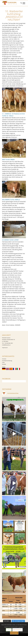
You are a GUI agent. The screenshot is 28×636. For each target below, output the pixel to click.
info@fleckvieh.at (6, 345)
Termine (4, 359)
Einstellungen (14, 633)
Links (3, 362)
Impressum (5, 347)
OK (8, 629)
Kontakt (4, 364)
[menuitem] (21, 3)
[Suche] (21, 3)
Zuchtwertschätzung (7, 360)
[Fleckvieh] (11, 3)
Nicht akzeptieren (17, 629)
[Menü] (24, 3)
